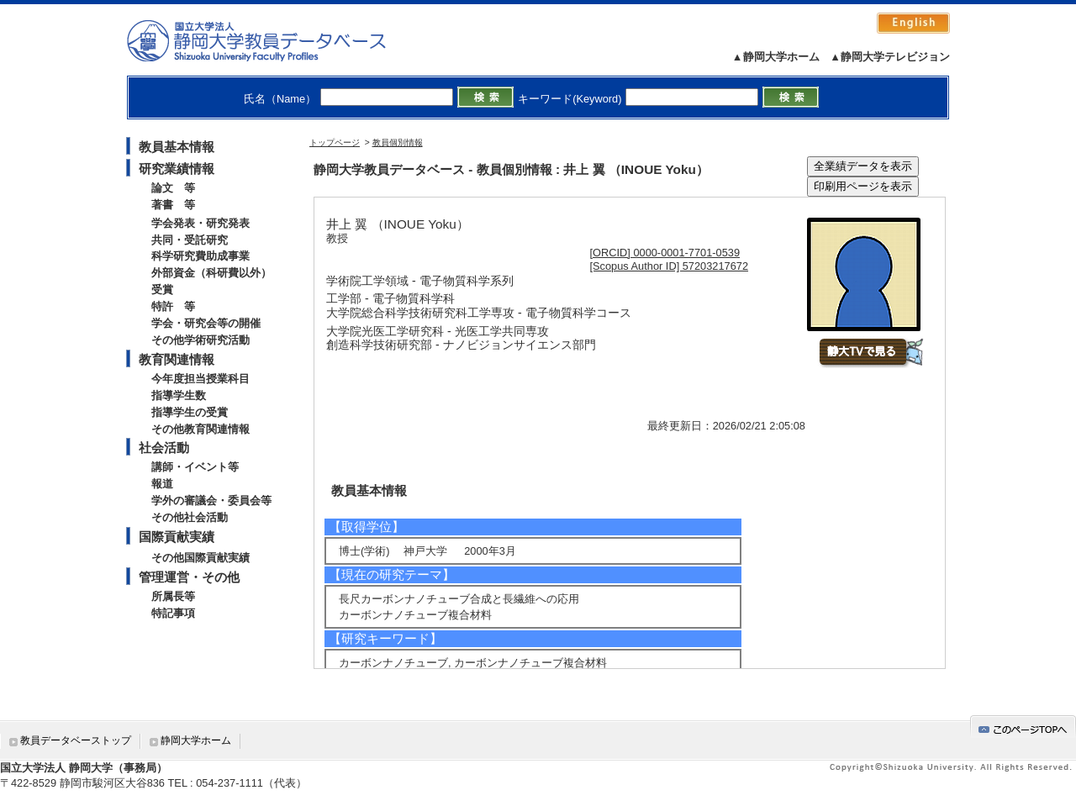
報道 (162, 483)
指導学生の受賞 (189, 412)
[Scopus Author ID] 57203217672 (669, 266)
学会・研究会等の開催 (206, 323)
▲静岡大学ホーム (776, 56)
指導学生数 (178, 395)
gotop (1023, 726)
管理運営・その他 (189, 577)
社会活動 (164, 447)
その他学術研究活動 (200, 340)
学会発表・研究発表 (200, 223)
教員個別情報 (397, 142)
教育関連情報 (176, 359)
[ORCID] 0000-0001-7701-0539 (665, 252)
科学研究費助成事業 (200, 256)
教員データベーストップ (75, 740)
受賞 (162, 289)
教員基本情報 (176, 147)
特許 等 (173, 306)
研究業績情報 (176, 168)
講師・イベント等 (195, 467)
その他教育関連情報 (200, 429)
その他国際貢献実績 (200, 557)
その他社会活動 (189, 517)
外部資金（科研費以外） (211, 272)
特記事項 (173, 613)
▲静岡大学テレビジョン (890, 56)
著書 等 (173, 204)
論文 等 (173, 188)
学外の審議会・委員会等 (211, 500)
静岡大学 (273, 40)
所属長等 (173, 596)
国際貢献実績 (176, 536)
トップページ (334, 142)
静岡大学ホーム (196, 740)
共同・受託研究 (189, 240)
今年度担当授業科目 (200, 378)
